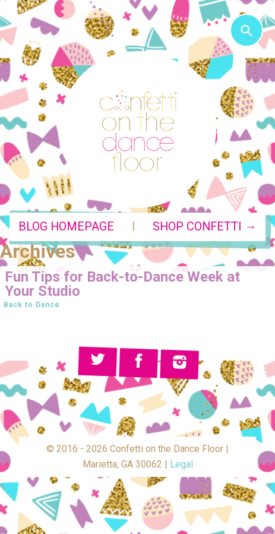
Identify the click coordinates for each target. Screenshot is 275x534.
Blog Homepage (66, 226)
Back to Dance (32, 305)
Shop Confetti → (205, 226)
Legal (181, 464)
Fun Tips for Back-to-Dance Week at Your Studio (122, 283)
